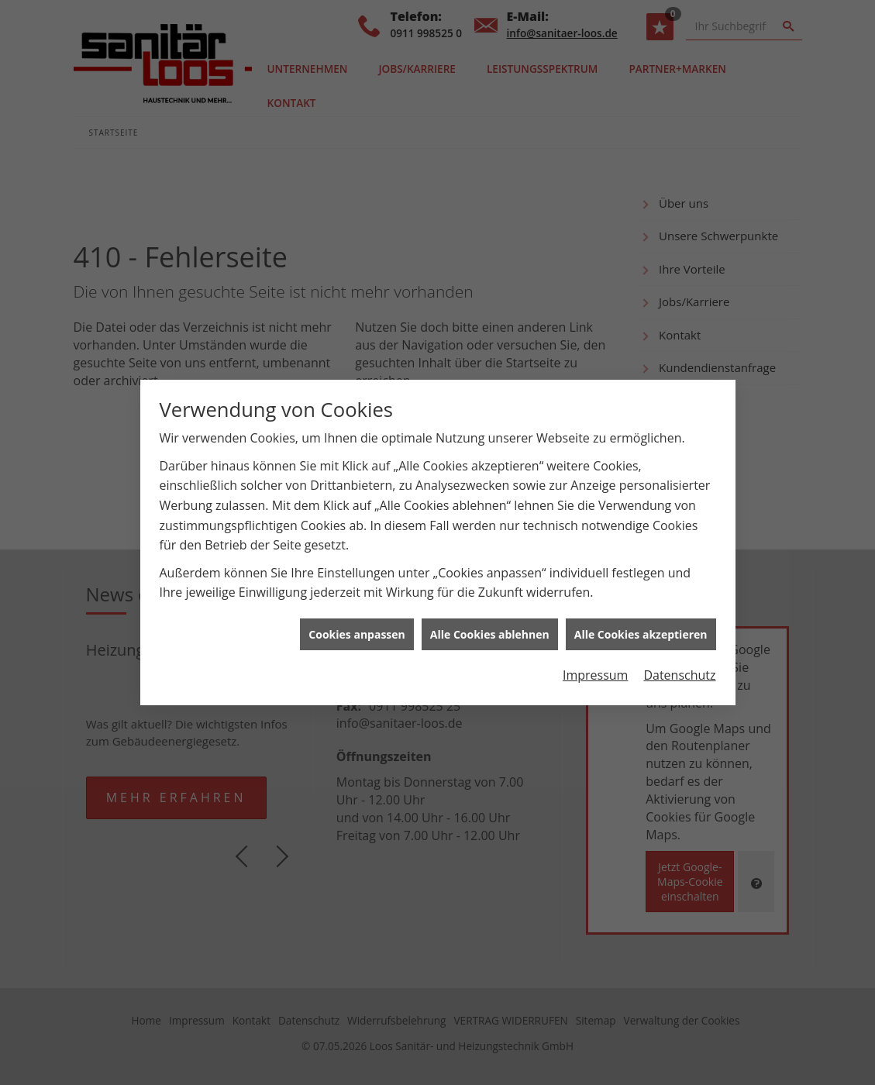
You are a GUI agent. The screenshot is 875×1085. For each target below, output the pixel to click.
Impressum (595, 668)
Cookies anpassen (356, 627)
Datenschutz (679, 668)
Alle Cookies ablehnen (489, 627)
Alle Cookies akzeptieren (641, 627)
